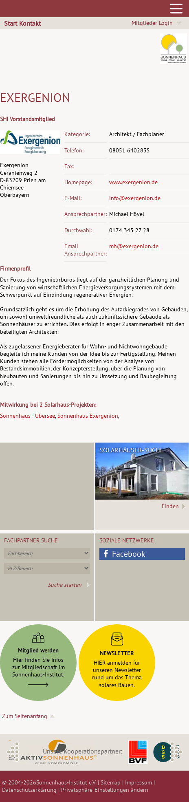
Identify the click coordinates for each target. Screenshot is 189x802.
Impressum (138, 782)
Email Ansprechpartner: (85, 249)
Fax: (69, 166)
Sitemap (111, 782)
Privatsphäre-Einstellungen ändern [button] (104, 789)
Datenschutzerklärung (29, 789)
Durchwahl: (78, 230)
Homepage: (78, 182)
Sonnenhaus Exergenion (87, 415)
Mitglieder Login (152, 22)
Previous (13, 752)
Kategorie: (77, 134)
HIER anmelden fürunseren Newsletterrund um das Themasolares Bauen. (117, 658)
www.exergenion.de (133, 182)
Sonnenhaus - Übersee (27, 415)
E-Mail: (72, 198)
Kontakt (30, 23)
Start (10, 23)
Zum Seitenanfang (24, 716)
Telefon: (74, 150)
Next (176, 752)
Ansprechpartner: (85, 214)
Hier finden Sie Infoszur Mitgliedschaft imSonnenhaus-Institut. (38, 657)
